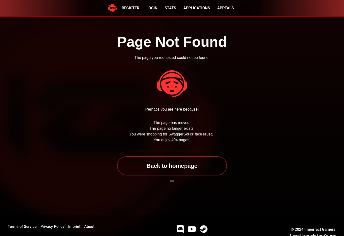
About (89, 226)
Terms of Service (22, 226)
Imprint (74, 226)
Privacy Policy (52, 226)
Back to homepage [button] (171, 166)
